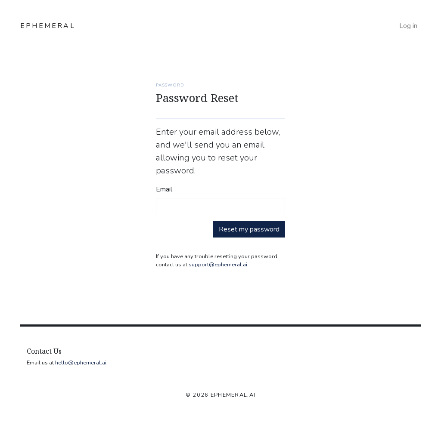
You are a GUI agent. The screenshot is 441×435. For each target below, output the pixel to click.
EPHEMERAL (47, 26)
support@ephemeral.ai (218, 264)
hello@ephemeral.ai (80, 363)
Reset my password (249, 229)
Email (164, 189)
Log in (408, 26)
